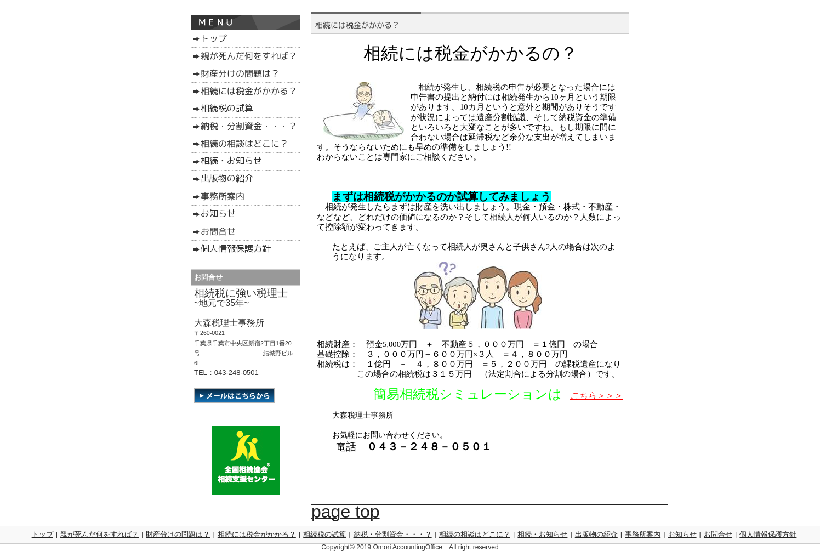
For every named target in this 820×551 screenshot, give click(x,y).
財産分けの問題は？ (178, 534)
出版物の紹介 (596, 534)
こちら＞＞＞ (596, 395)
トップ (42, 534)
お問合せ (718, 534)
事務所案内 (642, 534)
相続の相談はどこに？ (474, 534)
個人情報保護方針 (767, 534)
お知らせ (682, 534)
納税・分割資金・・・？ (393, 534)
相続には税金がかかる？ (257, 534)
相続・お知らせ (542, 534)
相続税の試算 (324, 534)
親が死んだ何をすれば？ (99, 534)
